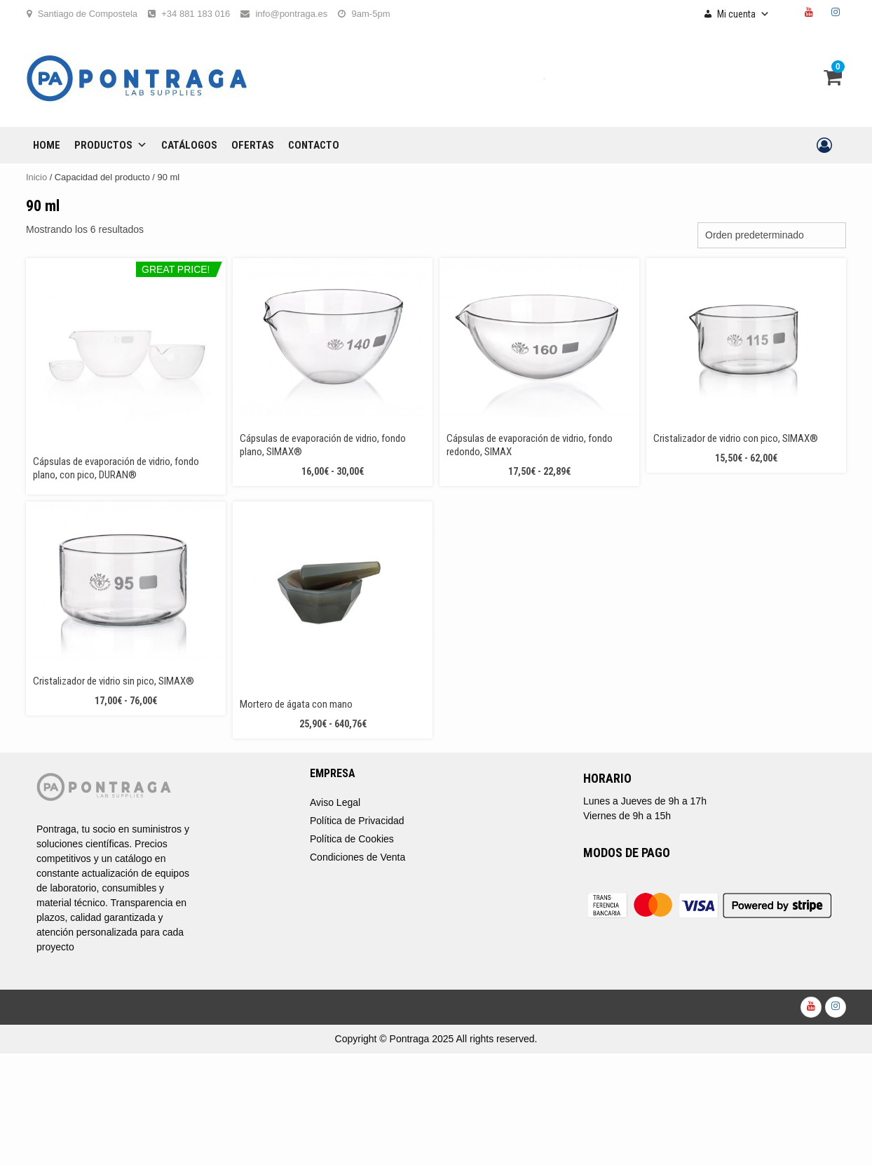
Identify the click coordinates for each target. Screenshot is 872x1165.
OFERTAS (252, 145)
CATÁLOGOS (189, 145)
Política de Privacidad (357, 820)
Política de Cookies (352, 838)
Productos (110, 145)
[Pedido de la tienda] (771, 235)
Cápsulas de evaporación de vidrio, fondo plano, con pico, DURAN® (116, 468)
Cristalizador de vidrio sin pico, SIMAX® (113, 681)
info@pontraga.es (291, 13)
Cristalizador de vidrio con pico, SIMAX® (735, 438)
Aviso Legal (335, 802)
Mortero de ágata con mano (296, 704)
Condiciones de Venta (357, 857)
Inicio (36, 177)
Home (46, 145)
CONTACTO (313, 145)
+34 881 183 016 (195, 13)
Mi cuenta (743, 14)
